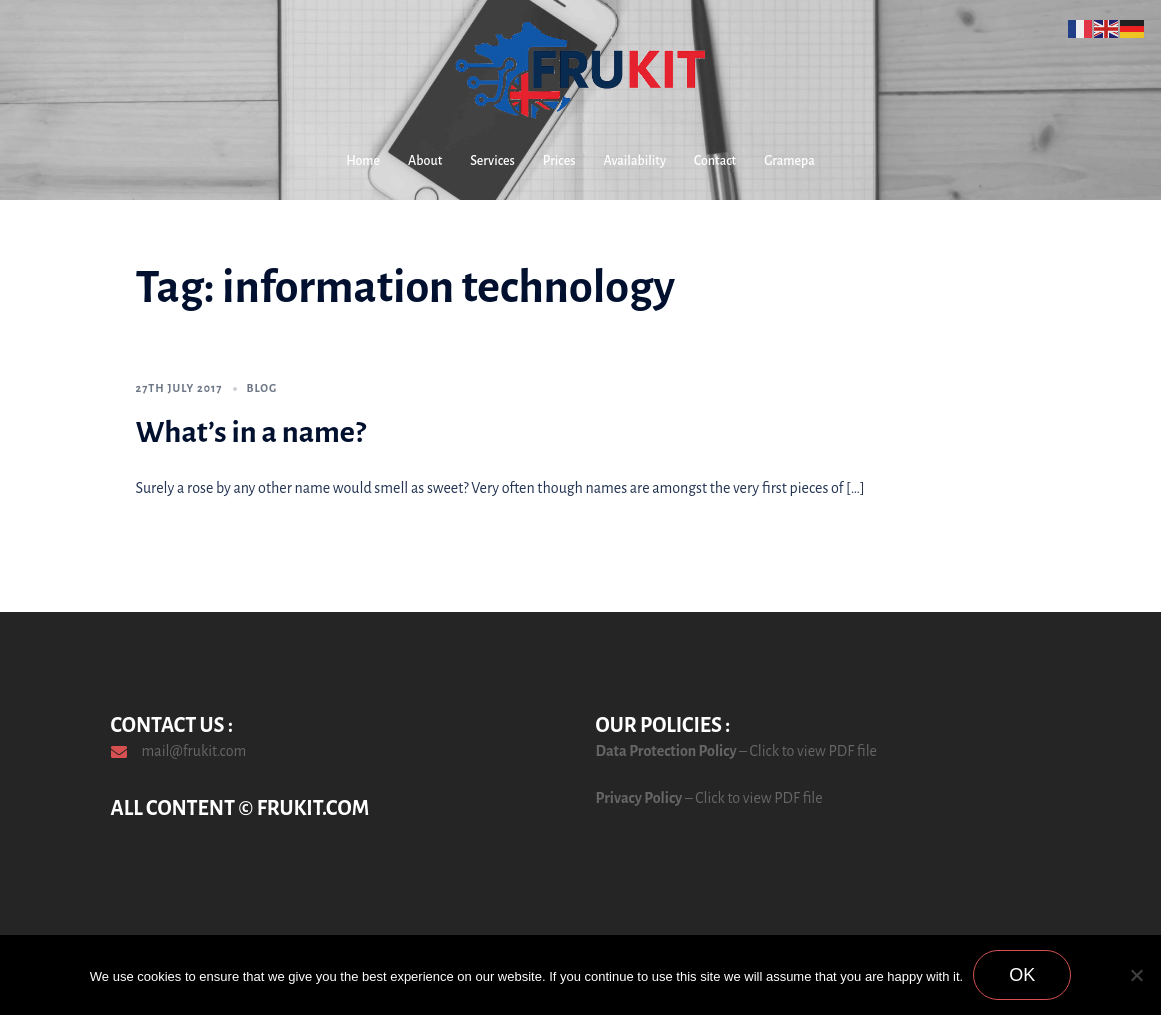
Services (492, 161)
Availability (635, 161)
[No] (1136, 975)
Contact (715, 161)
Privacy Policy (639, 798)
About (425, 161)
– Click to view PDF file (807, 751)
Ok (1022, 975)
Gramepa (789, 161)
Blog (262, 388)
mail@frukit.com (194, 751)
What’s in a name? (251, 432)
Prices (559, 161)
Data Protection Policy (666, 751)
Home (363, 161)
